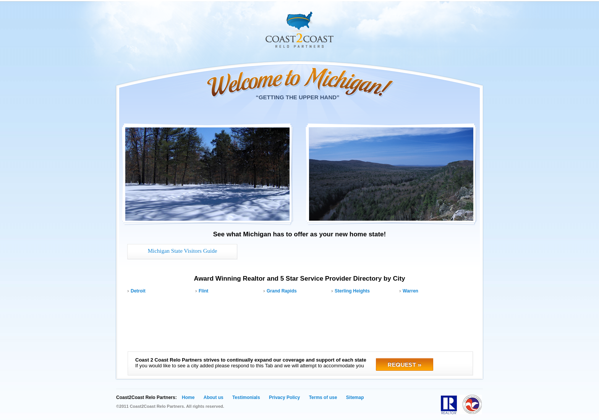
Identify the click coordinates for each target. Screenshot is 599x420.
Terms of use (323, 397)
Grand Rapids (282, 291)
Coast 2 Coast (299, 29)
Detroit (138, 291)
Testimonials (246, 397)
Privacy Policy (284, 397)
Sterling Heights (352, 291)
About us (213, 397)
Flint (203, 291)
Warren (410, 291)
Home (188, 397)
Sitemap (355, 397)
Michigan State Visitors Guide (182, 251)
